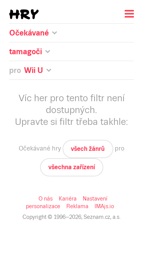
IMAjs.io (104, 206)
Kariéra (68, 199)
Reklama (77, 206)
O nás (46, 199)
